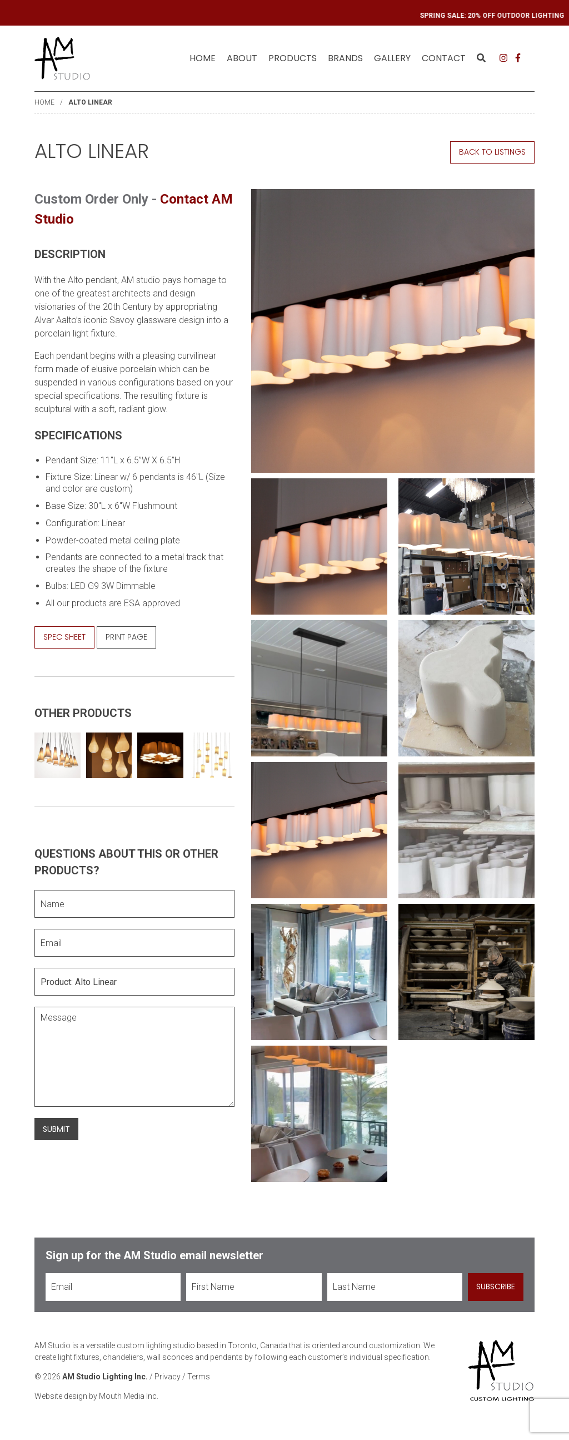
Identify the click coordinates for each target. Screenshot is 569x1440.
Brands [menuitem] (345, 58)
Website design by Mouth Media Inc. (96, 1396)
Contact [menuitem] (444, 58)
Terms (198, 1376)
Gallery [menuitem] (392, 58)
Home (202, 58)
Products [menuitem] (292, 58)
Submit (56, 1129)
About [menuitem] (242, 58)
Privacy (167, 1376)
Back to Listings (492, 151)
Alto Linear (90, 102)
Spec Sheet (64, 636)
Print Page (126, 636)
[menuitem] (202, 58)
